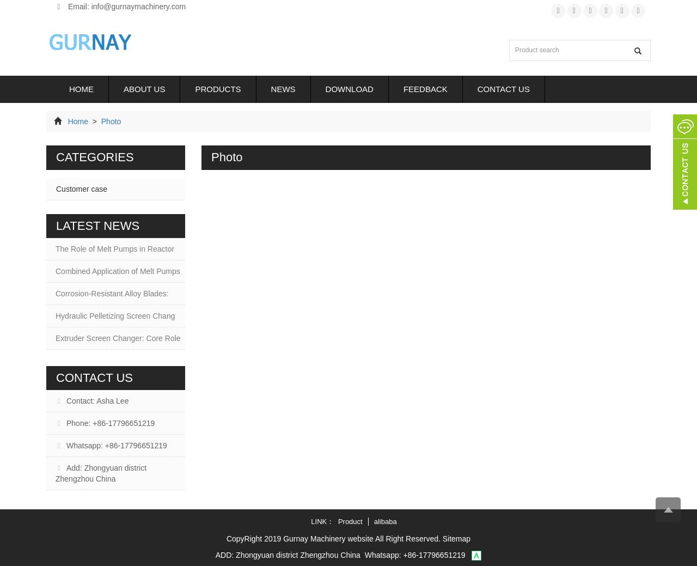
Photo (110, 121)
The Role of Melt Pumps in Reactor (115, 249)
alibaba (385, 522)
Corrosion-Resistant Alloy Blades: (112, 293)
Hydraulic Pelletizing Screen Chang (115, 316)
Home (81, 89)
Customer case (81, 189)
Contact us (504, 89)
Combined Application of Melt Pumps (118, 271)
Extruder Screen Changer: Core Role (118, 338)
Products (218, 89)
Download (350, 89)
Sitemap (456, 538)
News (283, 89)
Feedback (425, 89)
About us (144, 89)
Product (350, 522)
